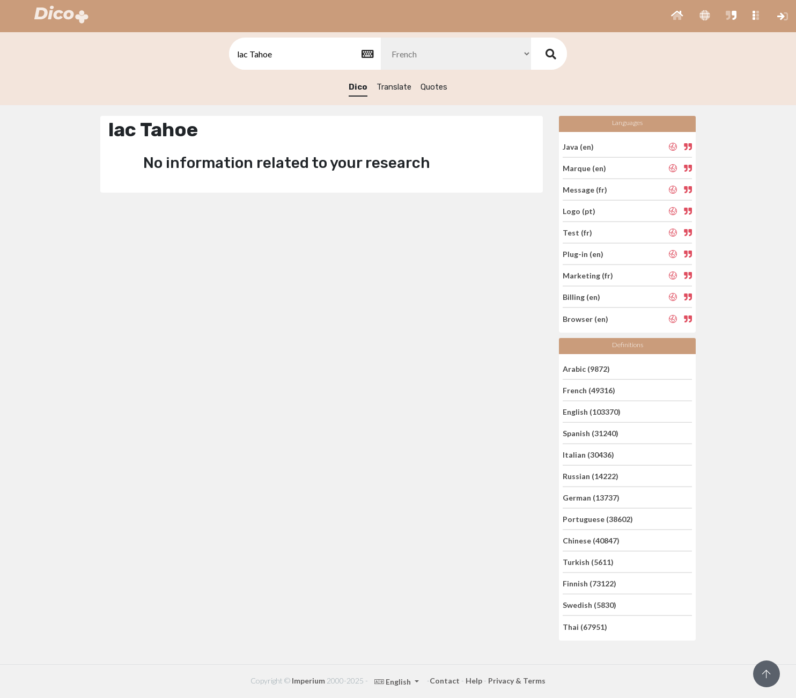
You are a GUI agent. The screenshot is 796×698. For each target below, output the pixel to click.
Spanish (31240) (590, 433)
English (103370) (592, 411)
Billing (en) (581, 297)
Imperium (308, 680)
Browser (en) (585, 318)
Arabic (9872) (586, 368)
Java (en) (578, 146)
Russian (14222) (590, 476)
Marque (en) (584, 168)
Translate (394, 87)
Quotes (434, 87)
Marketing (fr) (588, 275)
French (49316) (589, 390)
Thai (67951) (585, 626)
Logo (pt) (579, 211)
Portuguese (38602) (598, 519)
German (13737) (591, 497)
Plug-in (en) (583, 254)
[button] (677, 16)
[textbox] (304, 54)
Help (474, 680)
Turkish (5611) (588, 562)
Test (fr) (577, 232)
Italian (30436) (588, 454)
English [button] (393, 681)
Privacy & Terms (517, 680)
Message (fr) (585, 189)
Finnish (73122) (589, 583)
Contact (445, 680)
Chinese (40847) (591, 540)
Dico (358, 87)
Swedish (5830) (589, 604)
